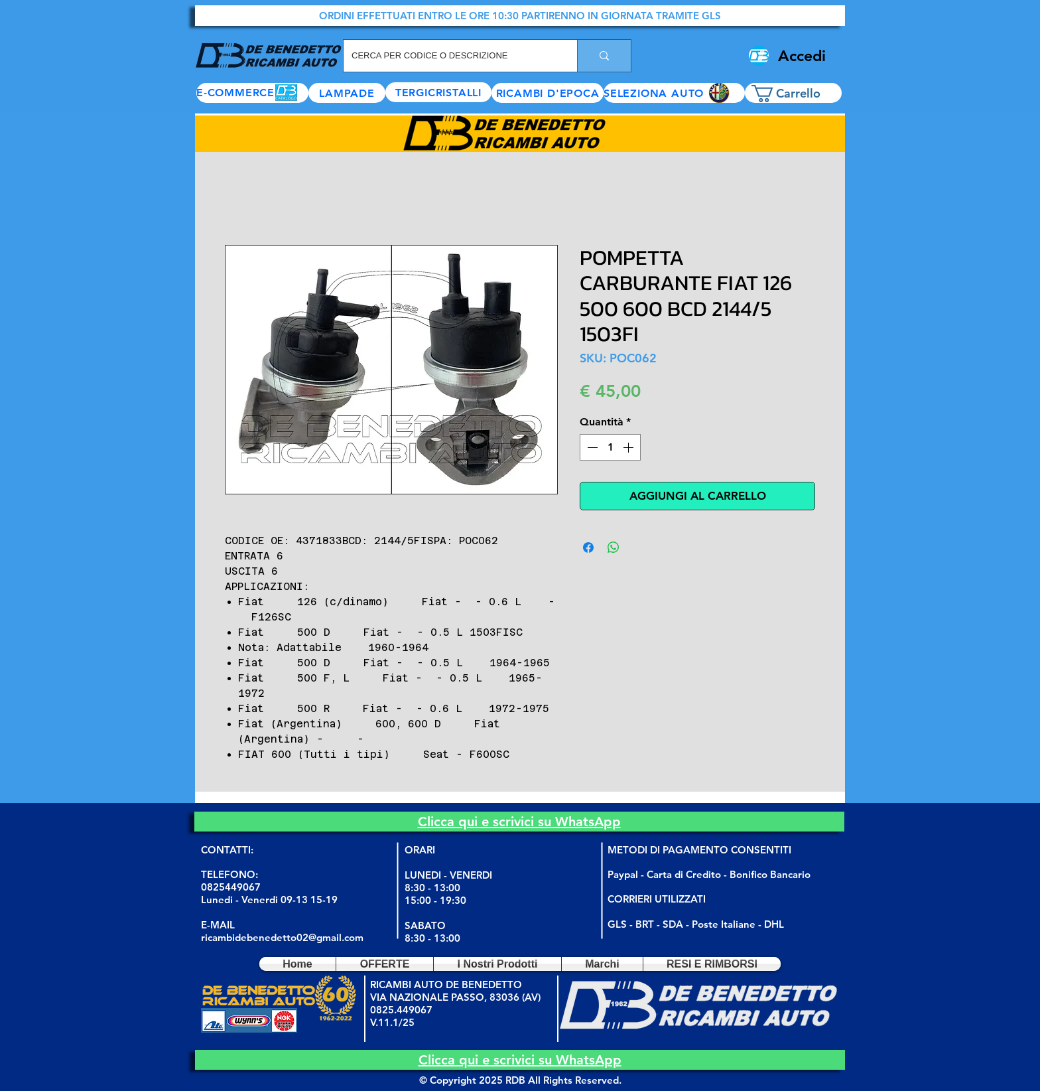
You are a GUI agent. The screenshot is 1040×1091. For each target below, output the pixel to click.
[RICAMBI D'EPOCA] (547, 93)
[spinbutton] (610, 447)
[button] (674, 93)
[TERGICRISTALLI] (438, 92)
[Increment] (629, 447)
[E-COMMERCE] (252, 93)
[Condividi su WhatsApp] (613, 547)
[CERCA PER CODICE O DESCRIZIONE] (450, 56)
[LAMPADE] (346, 93)
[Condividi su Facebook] (588, 547)
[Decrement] (591, 447)
